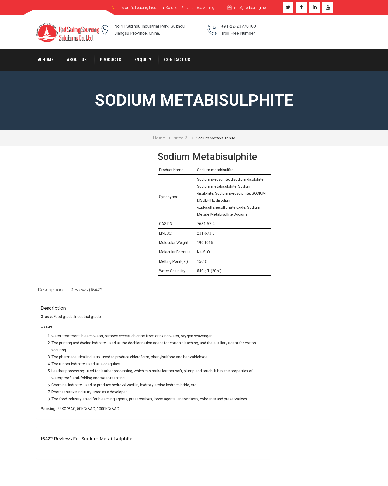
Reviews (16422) (87, 289)
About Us (77, 59)
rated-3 (180, 138)
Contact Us (177, 59)
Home (48, 59)
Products (111, 59)
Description (50, 289)
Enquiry (142, 59)
